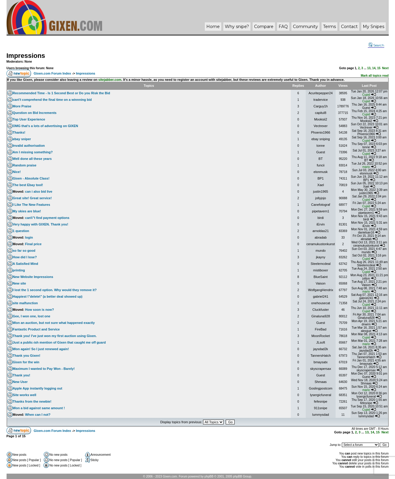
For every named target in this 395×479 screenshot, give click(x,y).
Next (385, 68)
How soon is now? (39, 309)
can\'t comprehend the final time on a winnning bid (52, 99)
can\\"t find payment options (47, 218)
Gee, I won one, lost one (31, 316)
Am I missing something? (33, 152)
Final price (33, 244)
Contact (349, 26)
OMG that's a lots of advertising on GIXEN (45, 126)
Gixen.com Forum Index (52, 73)
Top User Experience (29, 119)
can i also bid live (38, 191)
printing (19, 270)
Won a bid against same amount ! (39, 408)
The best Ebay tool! (28, 185)
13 (369, 68)
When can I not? (37, 414)
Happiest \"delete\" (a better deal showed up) (48, 296)
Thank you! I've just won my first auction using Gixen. (55, 336)
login (29, 237)
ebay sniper (22, 139)
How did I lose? (25, 257)
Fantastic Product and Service (36, 329)
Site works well (24, 395)
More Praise (22, 106)
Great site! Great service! (32, 198)
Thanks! (19, 132)
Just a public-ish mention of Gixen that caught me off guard (59, 342)
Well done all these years (32, 158)
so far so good (24, 250)
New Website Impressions (33, 277)
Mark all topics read (374, 75)
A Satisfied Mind (25, 263)
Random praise (24, 165)
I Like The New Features (31, 204)
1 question (21, 231)
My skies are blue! (27, 211)
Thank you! (21, 375)
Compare (263, 26)
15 (378, 68)
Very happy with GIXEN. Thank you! (40, 224)
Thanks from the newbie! (32, 401)
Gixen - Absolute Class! (31, 178)
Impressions (26, 55)
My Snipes (373, 26)
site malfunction (25, 303)
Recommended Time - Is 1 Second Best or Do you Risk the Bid (61, 93)
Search (376, 45)
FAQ (283, 26)
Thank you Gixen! (26, 355)
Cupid (366, 94)
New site (19, 283)
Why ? (237, 26)
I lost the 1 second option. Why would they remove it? (55, 290)
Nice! (17, 172)
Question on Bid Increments (35, 113)
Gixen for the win (26, 362)
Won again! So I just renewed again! (41, 349)
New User (20, 382)
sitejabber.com (109, 79)
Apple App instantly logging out (37, 388)
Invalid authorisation (29, 145)
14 (373, 68)
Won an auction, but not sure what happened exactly (54, 323)
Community (305, 26)
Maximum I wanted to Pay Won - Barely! (44, 368)
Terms (329, 26)
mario (366, 167)
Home (213, 26)
